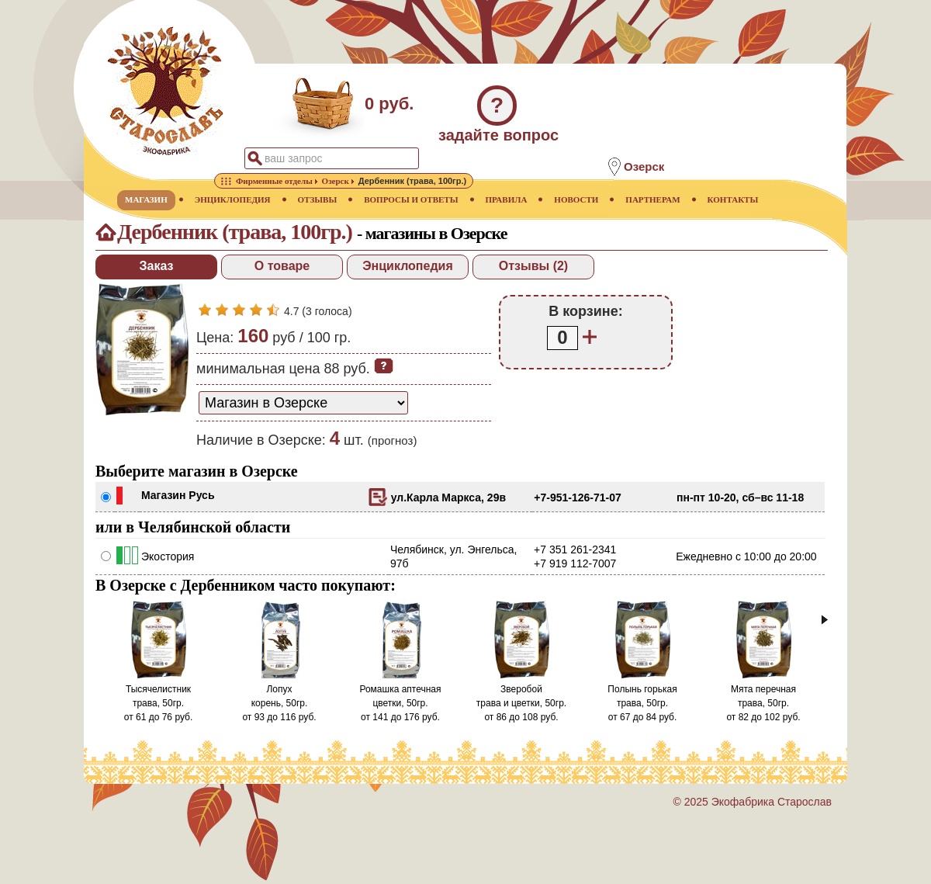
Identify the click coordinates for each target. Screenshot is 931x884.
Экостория (167, 556)
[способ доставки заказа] (303, 402)
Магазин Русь (178, 495)
